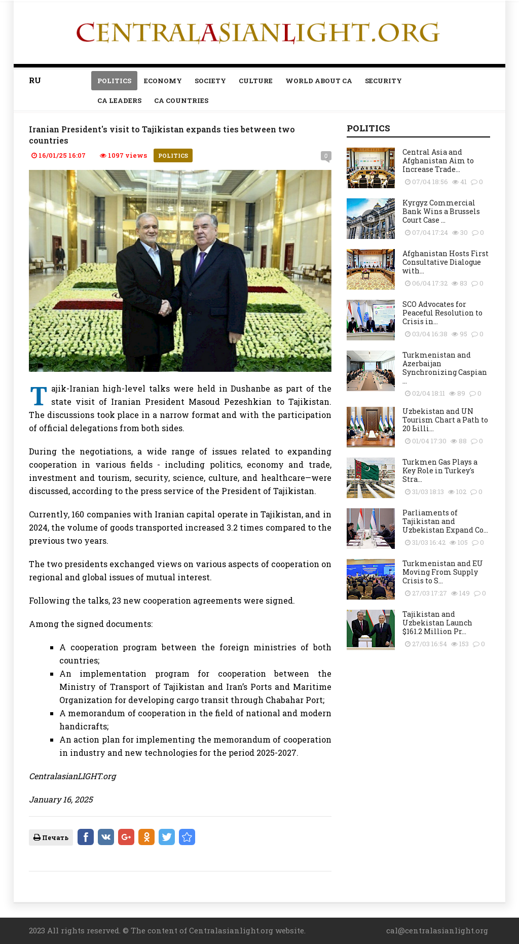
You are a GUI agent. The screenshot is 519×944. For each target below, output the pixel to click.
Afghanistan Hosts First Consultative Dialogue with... (445, 262)
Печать (50, 837)
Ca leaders (119, 100)
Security (383, 80)
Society (210, 80)
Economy (163, 80)
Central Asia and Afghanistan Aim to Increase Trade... (438, 160)
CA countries (181, 100)
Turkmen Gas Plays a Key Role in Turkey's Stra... (439, 470)
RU (35, 80)
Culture (256, 80)
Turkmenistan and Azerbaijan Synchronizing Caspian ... (444, 368)
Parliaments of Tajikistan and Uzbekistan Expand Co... (445, 521)
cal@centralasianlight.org (437, 930)
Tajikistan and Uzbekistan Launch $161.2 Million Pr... (437, 622)
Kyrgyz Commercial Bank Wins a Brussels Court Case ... (441, 211)
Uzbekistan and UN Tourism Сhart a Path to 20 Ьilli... (445, 419)
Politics (114, 80)
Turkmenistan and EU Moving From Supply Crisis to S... (442, 571)
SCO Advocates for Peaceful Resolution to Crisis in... (442, 312)
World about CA (318, 80)
